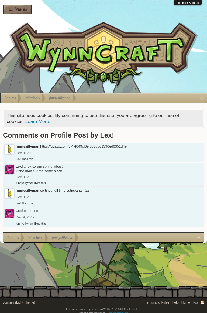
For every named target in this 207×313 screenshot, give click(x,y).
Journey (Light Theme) (19, 302)
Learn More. (37, 121)
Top (195, 302)
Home (185, 302)
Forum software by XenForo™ (103, 309)
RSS (202, 302)
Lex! (18, 159)
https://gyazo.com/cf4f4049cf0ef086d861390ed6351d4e (83, 146)
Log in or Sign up (188, 2)
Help (175, 302)
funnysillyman (27, 146)
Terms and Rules (157, 302)
